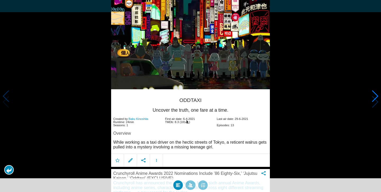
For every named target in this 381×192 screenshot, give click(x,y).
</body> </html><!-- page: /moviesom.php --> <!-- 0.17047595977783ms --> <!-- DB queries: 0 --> (190, 96)
